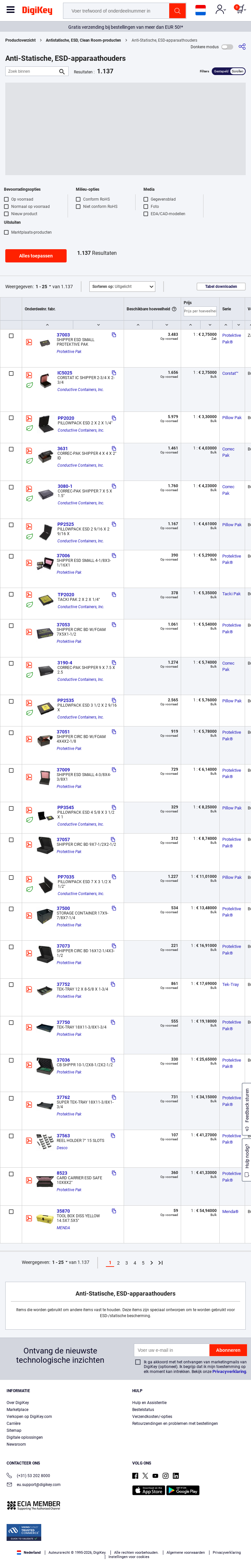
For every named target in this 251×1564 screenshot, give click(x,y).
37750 (63, 1022)
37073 (63, 946)
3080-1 (65, 486)
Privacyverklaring (229, 1371)
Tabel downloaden (221, 286)
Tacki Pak (231, 593)
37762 (63, 1097)
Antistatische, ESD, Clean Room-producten (83, 40)
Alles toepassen (36, 255)
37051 (63, 731)
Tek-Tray (230, 984)
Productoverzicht (20, 40)
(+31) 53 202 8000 (28, 1476)
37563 (63, 1135)
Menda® (230, 1211)
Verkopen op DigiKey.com (29, 1416)
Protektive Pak (69, 351)
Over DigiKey (18, 1402)
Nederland (29, 1552)
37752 (63, 984)
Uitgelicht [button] (112, 286)
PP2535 (65, 700)
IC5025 (64, 372)
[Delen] (242, 47)
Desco (62, 1148)
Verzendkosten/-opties (152, 1416)
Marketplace (17, 1409)
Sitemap (14, 1430)
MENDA (63, 1228)
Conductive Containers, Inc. (80, 389)
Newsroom (16, 1444)
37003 (63, 334)
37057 (63, 839)
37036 (63, 1060)
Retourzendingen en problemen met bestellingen (175, 1423)
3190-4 (64, 662)
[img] (37, 12)
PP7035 (66, 877)
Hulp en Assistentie (149, 1402)
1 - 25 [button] (41, 286)
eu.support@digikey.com (34, 1485)
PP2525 (65, 524)
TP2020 (66, 594)
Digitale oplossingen (25, 1437)
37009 (63, 769)
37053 (63, 624)
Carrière (13, 1423)
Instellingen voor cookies (129, 1557)
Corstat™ (230, 373)
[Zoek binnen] (32, 71)
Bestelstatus (143, 1409)
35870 (63, 1211)
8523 (62, 1173)
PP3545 (65, 807)
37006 (63, 555)
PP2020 (66, 418)
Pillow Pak (232, 417)
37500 (63, 908)
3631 (62, 448)
